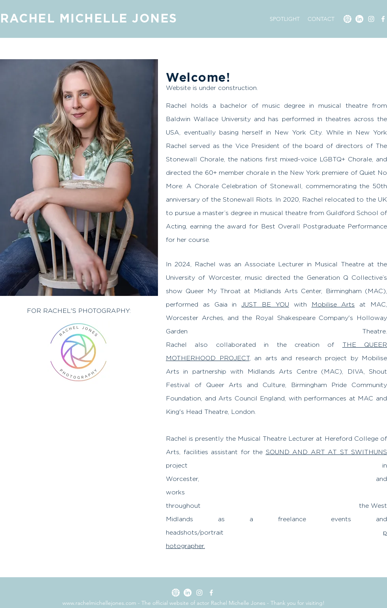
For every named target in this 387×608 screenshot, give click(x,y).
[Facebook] (383, 19)
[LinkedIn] (359, 19)
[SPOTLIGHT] (347, 19)
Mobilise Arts (333, 304)
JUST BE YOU (265, 304)
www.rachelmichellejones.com (99, 602)
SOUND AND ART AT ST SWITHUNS (326, 452)
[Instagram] (371, 19)
